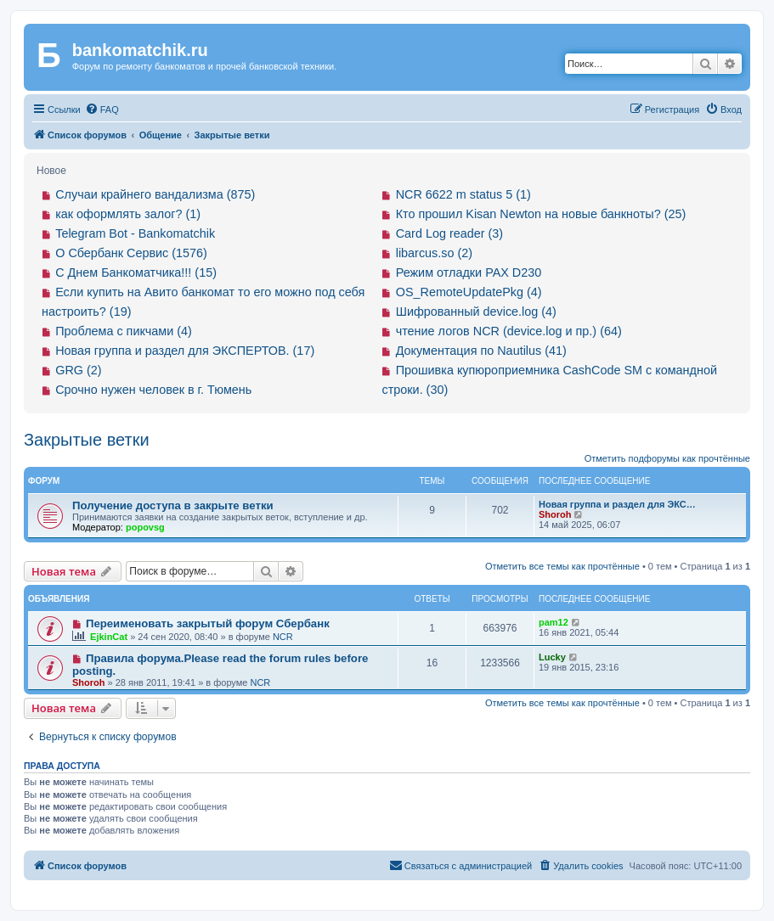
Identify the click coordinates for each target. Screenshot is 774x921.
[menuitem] (102, 109)
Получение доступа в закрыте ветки (173, 505)
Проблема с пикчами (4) (123, 331)
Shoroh (555, 514)
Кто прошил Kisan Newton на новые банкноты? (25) (541, 214)
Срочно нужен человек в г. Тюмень (153, 389)
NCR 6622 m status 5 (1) (463, 194)
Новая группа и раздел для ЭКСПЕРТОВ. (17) (184, 350)
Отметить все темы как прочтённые (562, 566)
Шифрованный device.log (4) (476, 311)
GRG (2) (78, 370)
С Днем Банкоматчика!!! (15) (136, 272)
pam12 (553, 622)
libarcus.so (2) (434, 253)
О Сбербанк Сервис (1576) (131, 253)
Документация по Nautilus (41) (481, 350)
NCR (283, 637)
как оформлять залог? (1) (128, 214)
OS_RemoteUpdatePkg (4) (469, 292)
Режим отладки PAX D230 (469, 272)
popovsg (145, 527)
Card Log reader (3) (449, 233)
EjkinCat (108, 637)
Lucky (552, 657)
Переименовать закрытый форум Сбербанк (208, 623)
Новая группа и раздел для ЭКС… (617, 504)
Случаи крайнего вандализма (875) (155, 194)
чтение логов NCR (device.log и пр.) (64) (509, 331)
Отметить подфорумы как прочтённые (667, 458)
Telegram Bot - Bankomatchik (135, 233)
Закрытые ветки (87, 439)
